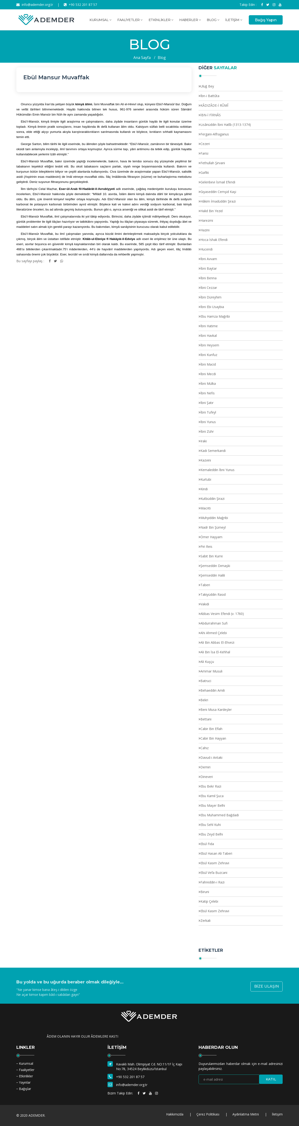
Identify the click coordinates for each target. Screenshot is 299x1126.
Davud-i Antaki (211, 757)
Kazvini (205, 460)
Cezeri (205, 144)
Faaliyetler (26, 1070)
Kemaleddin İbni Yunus (217, 470)
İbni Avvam (208, 259)
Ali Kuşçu (207, 661)
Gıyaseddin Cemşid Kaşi (218, 191)
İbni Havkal (208, 335)
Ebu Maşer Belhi (212, 805)
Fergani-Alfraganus (214, 134)
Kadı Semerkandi (213, 450)
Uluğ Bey (207, 86)
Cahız (204, 748)
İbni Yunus (208, 422)
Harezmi (206, 220)
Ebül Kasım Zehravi (214, 863)
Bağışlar (25, 1088)
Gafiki (204, 172)
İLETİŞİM (233, 20)
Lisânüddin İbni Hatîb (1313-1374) (225, 124)
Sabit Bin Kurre (211, 556)
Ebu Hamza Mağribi (215, 316)
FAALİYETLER (129, 20)
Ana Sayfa (142, 57)
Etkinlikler (26, 1076)
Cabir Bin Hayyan (213, 738)
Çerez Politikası (207, 1114)
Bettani (205, 719)
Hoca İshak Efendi (214, 239)
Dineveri (206, 776)
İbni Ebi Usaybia (212, 307)
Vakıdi (204, 604)
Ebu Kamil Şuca (212, 796)
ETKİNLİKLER (161, 20)
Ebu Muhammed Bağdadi (219, 815)
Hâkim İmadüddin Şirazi (218, 201)
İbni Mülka (208, 383)
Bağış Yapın (266, 20)
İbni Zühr (207, 431)
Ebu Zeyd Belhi (211, 834)
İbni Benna (208, 278)
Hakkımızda (174, 1114)
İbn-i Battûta (209, 96)
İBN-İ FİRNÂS (210, 115)
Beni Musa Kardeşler (216, 709)
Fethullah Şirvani (212, 163)
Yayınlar (25, 1082)
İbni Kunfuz (208, 354)
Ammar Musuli (211, 671)
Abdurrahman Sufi (214, 623)
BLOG (213, 20)
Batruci (205, 681)
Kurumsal (26, 1063)
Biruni (204, 892)
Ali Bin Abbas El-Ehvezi (217, 642)
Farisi (204, 153)
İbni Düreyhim (210, 297)
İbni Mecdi (208, 374)
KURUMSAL (100, 20)
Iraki (203, 441)
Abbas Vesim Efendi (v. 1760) (222, 613)
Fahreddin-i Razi (212, 882)
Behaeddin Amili (212, 690)
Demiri (205, 767)
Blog (162, 57)
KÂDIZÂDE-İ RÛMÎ (214, 105)
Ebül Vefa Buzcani (213, 872)
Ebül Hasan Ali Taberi (216, 853)
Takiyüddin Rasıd (213, 594)
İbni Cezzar (208, 287)
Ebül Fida (207, 844)
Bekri (204, 700)
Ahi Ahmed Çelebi (213, 633)
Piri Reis (206, 546)
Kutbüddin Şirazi (212, 498)
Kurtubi (205, 479)
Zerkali (205, 920)
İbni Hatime (209, 326)
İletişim (277, 1114)
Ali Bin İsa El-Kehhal (215, 652)
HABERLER (190, 20)
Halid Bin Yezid (211, 211)
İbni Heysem (209, 345)
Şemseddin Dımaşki (215, 565)
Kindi (204, 489)
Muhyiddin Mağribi (214, 518)
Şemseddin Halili (212, 575)
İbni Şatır (207, 402)
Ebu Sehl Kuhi (210, 824)
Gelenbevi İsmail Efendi (217, 182)
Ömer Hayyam (211, 537)
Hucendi (206, 249)
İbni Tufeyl (208, 412)
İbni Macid (208, 364)
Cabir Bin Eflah (211, 728)
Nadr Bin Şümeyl (213, 527)
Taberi (205, 585)
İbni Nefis (207, 393)
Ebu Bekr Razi (210, 786)
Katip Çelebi (209, 901)
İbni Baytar (208, 268)
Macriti (205, 508)
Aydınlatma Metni (245, 1114)
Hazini (205, 230)
